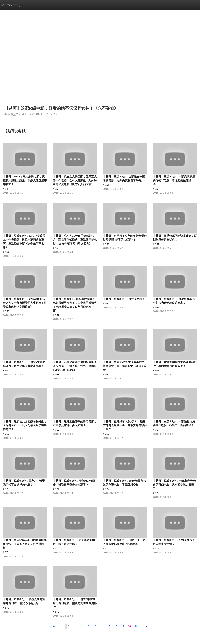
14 (102, 626)
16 (115, 626)
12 (88, 626)
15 (108, 626)
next (147, 626)
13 (94, 626)
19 (136, 626)
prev (53, 626)
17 (122, 626)
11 (81, 626)
